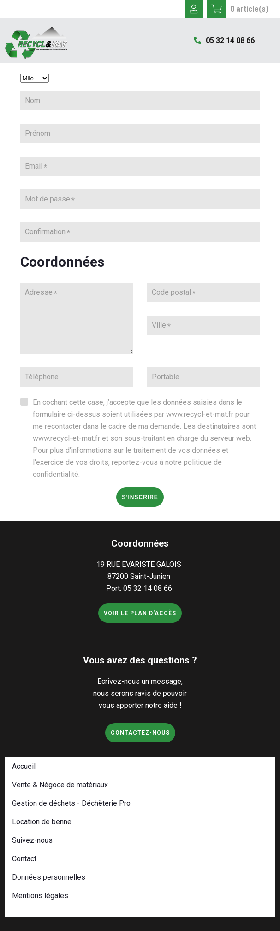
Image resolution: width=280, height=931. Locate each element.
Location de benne (41, 821)
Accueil (24, 766)
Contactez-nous (140, 733)
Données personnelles (48, 877)
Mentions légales (40, 895)
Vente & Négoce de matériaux (60, 784)
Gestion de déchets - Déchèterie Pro (71, 803)
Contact (24, 858)
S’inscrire (140, 497)
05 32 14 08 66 (224, 40)
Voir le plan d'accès (140, 613)
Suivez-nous (32, 840)
